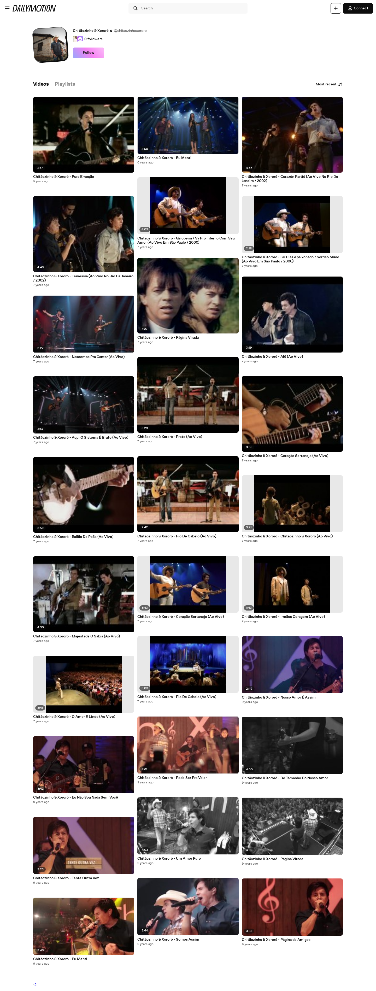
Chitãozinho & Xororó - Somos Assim (168, 939)
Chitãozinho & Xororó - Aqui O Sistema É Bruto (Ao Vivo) (80, 438)
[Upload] (336, 8)
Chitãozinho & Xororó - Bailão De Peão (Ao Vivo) (73, 537)
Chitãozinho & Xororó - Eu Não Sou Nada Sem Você (75, 797)
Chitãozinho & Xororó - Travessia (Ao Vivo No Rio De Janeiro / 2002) (83, 278)
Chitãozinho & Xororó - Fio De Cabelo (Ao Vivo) (176, 536)
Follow (88, 52)
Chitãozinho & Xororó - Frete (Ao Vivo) (169, 437)
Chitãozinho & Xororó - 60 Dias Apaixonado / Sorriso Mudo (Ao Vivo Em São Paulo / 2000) (290, 259)
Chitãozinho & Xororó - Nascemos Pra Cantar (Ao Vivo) (79, 357)
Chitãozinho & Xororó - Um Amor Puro (169, 859)
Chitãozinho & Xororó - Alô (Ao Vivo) (272, 357)
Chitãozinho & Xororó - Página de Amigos (276, 940)
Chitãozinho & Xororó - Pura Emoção (63, 177)
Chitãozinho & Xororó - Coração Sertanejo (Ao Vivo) (180, 617)
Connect (358, 8)
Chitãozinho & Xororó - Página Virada (168, 338)
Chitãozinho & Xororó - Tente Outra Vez (66, 878)
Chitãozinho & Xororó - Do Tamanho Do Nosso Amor (285, 778)
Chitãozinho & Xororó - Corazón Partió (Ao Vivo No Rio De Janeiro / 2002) (290, 179)
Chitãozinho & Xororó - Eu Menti (60, 959)
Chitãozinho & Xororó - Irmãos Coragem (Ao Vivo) (283, 617)
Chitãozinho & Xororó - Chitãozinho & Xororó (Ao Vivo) (287, 536)
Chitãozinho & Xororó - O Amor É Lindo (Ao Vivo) (74, 717)
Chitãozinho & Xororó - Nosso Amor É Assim (279, 697)
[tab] (41, 84)
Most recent (329, 84)
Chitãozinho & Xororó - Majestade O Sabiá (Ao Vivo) (76, 636)
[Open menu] (7, 8)
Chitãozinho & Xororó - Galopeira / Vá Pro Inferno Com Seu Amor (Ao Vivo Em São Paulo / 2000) (186, 240)
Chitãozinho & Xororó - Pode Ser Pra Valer (172, 778)
